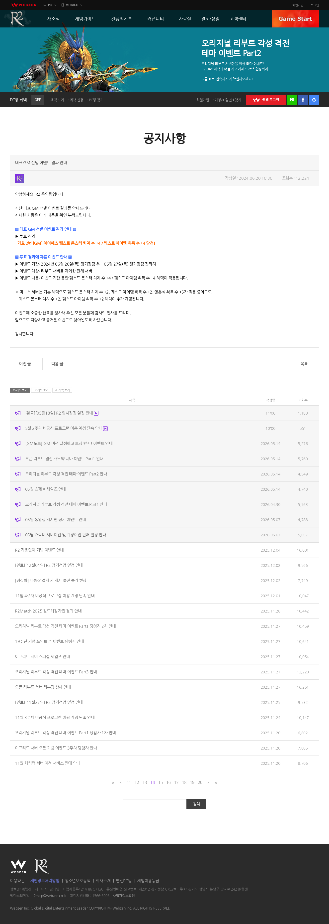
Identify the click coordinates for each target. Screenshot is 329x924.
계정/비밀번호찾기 (228, 100)
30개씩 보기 (41, 390)
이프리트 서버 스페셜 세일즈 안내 (42, 656)
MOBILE (72, 5)
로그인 (315, 5)
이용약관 (17, 880)
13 (145, 782)
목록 (304, 363)
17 (176, 782)
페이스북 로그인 (303, 100)
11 (129, 782)
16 (168, 782)
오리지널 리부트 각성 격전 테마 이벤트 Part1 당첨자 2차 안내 (65, 626)
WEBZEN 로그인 (266, 100)
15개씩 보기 (20, 390)
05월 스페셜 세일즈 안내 (45, 489)
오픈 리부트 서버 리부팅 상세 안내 (43, 687)
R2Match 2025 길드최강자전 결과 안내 (48, 611)
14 (153, 782)
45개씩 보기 (62, 390)
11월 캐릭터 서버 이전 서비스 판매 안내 (47, 763)
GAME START (295, 18)
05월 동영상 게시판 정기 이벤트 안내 (55, 519)
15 (160, 782)
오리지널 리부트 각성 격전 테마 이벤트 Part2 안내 (66, 473)
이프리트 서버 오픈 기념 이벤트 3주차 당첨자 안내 (56, 748)
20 (200, 782)
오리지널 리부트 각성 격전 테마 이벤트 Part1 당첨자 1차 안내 (65, 732)
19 (192, 782)
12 (137, 782)
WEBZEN (18, 866)
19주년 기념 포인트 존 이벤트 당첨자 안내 (49, 641)
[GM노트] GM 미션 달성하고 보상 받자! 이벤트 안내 (69, 443)
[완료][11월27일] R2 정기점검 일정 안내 (49, 702)
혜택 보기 (57, 100)
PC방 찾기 (96, 100)
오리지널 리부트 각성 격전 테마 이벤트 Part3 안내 (56, 671)
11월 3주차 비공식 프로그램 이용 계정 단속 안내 (55, 717)
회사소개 (103, 880)
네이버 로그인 (292, 100)
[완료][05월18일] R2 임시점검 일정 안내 (61, 413)
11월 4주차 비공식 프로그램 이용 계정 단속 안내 (55, 595)
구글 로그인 (314, 100)
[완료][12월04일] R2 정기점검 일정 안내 (49, 565)
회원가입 (297, 5)
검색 (196, 803)
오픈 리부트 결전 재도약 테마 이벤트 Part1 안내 (64, 458)
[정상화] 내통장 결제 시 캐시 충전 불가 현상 (50, 580)
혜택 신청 (76, 100)
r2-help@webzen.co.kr (49, 896)
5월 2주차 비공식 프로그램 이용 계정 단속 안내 (66, 428)
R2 (17, 18)
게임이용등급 (148, 880)
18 (184, 782)
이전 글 (25, 363)
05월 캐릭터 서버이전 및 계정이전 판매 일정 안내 (65, 534)
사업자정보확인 (124, 896)
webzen (23, 5)
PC (50, 5)
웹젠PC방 (124, 880)
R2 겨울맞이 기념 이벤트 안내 (39, 550)
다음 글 (57, 363)
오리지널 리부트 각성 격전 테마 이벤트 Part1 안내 (66, 504)
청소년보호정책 (77, 880)
